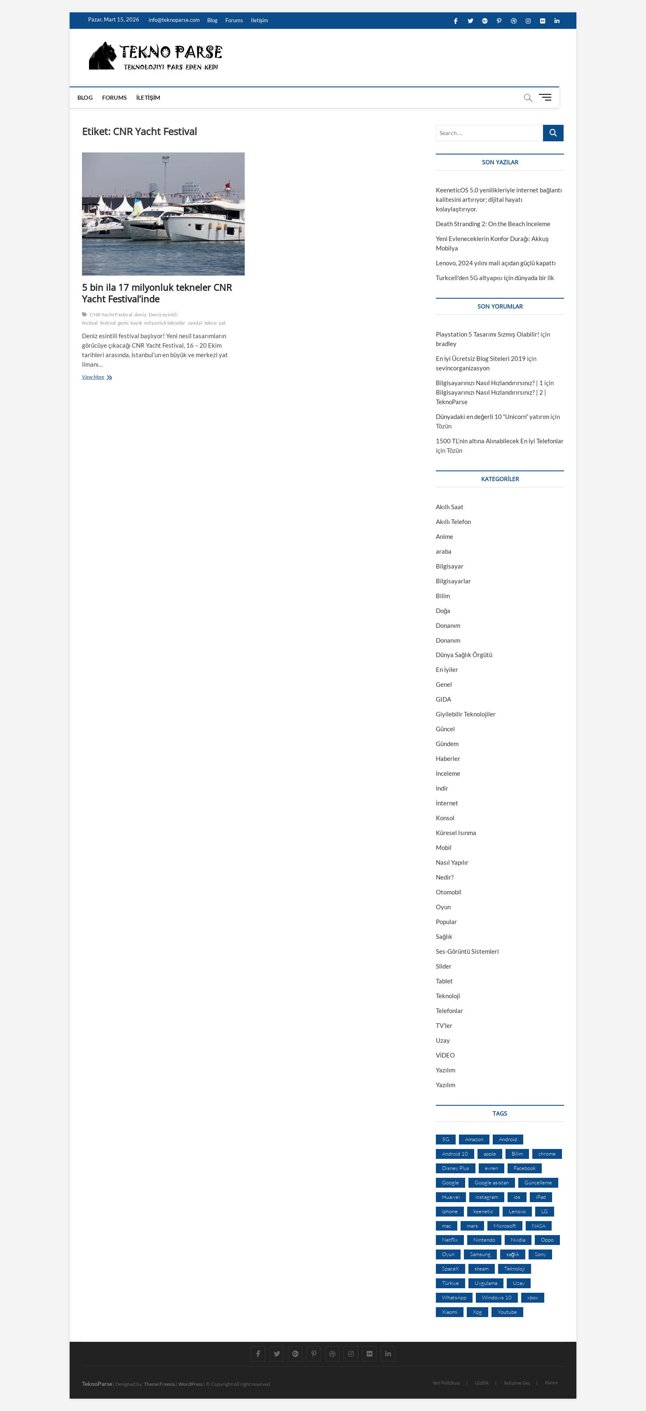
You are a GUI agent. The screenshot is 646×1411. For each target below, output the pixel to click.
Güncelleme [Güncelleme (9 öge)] (538, 1182)
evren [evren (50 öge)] (491, 1168)
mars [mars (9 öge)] (472, 1225)
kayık (136, 323)
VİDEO (445, 1055)
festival (108, 323)
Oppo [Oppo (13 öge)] (547, 1239)
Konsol (445, 817)
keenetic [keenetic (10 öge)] (483, 1211)
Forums (234, 20)
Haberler (448, 758)
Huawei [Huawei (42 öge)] (451, 1196)
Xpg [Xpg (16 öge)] (477, 1311)
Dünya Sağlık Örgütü (464, 654)
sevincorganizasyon (462, 368)
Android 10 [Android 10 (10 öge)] (455, 1153)
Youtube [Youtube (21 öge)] (507, 1311)
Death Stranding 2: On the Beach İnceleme (493, 223)
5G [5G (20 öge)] (445, 1139)
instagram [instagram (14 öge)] (486, 1196)
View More (95, 377)
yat (222, 323)
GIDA (443, 699)
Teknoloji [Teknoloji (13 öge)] (514, 1268)
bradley (446, 343)
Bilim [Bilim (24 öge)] (517, 1153)
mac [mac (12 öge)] (446, 1225)
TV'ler (444, 1025)
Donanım (448, 625)
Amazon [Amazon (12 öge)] (474, 1139)
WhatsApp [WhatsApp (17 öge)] (454, 1297)
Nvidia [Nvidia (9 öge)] (518, 1239)
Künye (551, 1382)
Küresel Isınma (456, 832)
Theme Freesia (159, 1384)
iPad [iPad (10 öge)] (541, 1196)
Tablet (444, 981)
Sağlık (444, 936)
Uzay (443, 1040)
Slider (444, 966)
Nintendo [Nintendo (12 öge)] (484, 1239)
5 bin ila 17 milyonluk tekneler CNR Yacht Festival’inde (157, 293)
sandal (195, 323)
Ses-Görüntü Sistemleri (467, 951)
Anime (444, 536)
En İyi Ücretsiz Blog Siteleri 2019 (481, 358)
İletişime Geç (517, 1382)
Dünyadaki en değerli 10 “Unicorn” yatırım (492, 416)
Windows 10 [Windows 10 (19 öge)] (497, 1297)
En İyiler (447, 669)
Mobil (444, 847)
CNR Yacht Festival (111, 314)
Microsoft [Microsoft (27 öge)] (505, 1225)
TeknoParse (97, 1383)
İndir (442, 788)
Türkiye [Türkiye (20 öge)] (450, 1283)
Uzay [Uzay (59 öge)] (518, 1283)
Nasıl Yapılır (452, 862)
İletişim (259, 20)
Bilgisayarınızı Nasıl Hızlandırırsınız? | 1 (489, 382)
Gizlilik (482, 1382)
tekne (210, 323)
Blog (212, 20)
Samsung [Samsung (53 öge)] (480, 1254)
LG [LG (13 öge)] (544, 1211)
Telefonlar (449, 1010)
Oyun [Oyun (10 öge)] (448, 1254)
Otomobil (448, 892)
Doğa (443, 610)
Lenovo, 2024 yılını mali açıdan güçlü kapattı (496, 263)
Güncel (445, 728)
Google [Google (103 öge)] (450, 1182)
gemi (123, 323)
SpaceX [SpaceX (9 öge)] (450, 1268)
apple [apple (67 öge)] (490, 1153)
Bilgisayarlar (453, 581)
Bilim (443, 595)
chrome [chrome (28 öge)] (547, 1153)
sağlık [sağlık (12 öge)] (512, 1254)
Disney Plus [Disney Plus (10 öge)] (455, 1168)
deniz (140, 314)
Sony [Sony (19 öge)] (540, 1254)
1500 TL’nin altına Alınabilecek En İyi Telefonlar (500, 441)
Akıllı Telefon (453, 521)
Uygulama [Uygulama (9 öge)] (486, 1283)
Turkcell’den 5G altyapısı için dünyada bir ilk (495, 277)
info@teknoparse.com (173, 19)
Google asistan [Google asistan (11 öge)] (492, 1182)
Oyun (443, 906)
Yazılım (445, 1070)
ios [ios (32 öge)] (517, 1196)
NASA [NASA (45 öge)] (538, 1225)
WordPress (190, 1384)
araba (444, 551)
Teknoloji (448, 995)
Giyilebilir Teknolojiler (466, 714)
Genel (444, 684)
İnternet (447, 803)
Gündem (447, 743)
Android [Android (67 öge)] (508, 1139)
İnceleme (448, 773)
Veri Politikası (446, 1382)
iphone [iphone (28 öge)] (450, 1211)
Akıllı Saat (449, 506)
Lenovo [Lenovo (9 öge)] (517, 1211)
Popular (446, 921)
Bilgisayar (449, 566)
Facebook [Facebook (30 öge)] (525, 1168)
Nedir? (445, 877)
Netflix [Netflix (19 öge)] (450, 1239)
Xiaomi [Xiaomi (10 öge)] (449, 1311)
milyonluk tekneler (165, 323)
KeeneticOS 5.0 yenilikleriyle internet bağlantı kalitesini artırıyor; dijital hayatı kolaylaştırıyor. (499, 199)
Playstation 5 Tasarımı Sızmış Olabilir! (487, 334)
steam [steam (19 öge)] (482, 1268)
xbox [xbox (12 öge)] (532, 1297)
